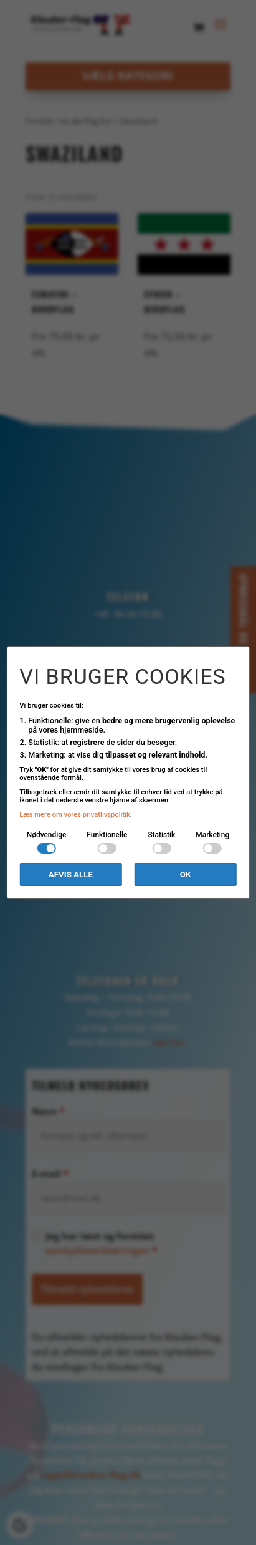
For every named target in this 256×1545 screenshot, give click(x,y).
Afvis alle (71, 874)
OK (185, 874)
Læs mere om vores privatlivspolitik (74, 815)
